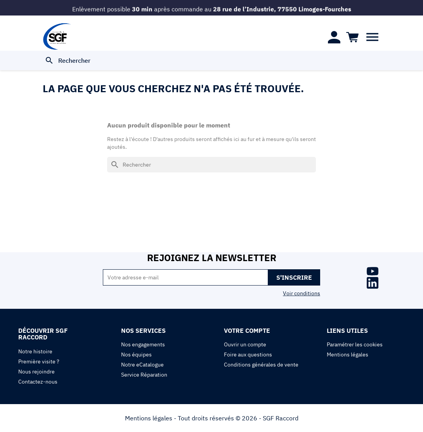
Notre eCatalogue (142, 364)
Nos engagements (143, 344)
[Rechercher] (211, 60)
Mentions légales (347, 354)
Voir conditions (301, 293)
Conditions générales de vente (261, 364)
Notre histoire (35, 351)
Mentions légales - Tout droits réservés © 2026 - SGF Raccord (211, 418)
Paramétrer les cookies (355, 344)
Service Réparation (144, 374)
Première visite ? (38, 361)
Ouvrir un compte (245, 344)
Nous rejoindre (36, 371)
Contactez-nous (37, 381)
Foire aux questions (248, 354)
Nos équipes (136, 354)
